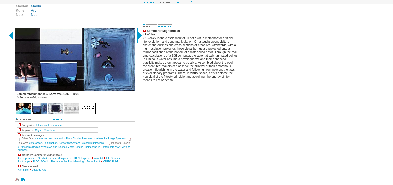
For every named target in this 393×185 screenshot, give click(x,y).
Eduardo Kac (39, 169)
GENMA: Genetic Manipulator (54, 158)
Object (38, 130)
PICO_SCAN (40, 161)
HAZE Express (82, 158)
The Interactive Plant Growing (67, 161)
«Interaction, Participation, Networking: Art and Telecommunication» (66, 143)
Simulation (50, 130)
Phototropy (24, 161)
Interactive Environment (49, 125)
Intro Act (98, 158)
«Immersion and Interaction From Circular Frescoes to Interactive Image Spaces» (80, 138)
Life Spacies (113, 158)
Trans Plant (93, 161)
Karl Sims (23, 169)
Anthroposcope (26, 158)
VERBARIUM (110, 161)
